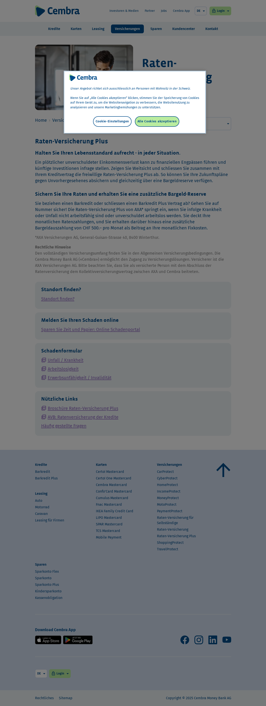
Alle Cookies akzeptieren (157, 121)
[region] (135, 102)
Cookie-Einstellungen (112, 121)
